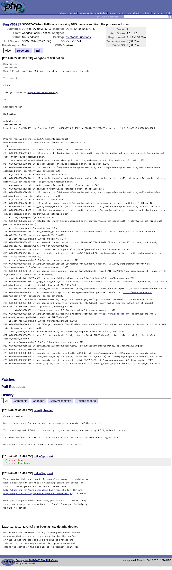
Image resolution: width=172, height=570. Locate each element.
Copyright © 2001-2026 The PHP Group (36, 561)
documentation (86, 13)
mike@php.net (43, 456)
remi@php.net (43, 410)
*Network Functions (78, 37)
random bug (158, 13)
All (6, 400)
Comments (20, 400)
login (169, 13)
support (73, 13)
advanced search (117, 13)
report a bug (101, 13)
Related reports (86, 400)
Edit (38, 50)
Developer (24, 50)
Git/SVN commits (60, 400)
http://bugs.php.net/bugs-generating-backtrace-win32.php (38, 494)
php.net (63, 13)
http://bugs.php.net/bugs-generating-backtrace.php (34, 491)
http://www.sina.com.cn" (137, 292)
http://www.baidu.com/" (42, 92)
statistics (146, 13)
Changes (38, 400)
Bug (6, 24)
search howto (133, 13)
